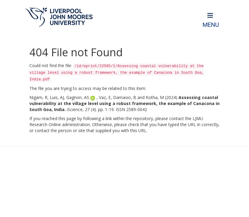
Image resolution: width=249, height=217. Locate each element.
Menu (210, 24)
